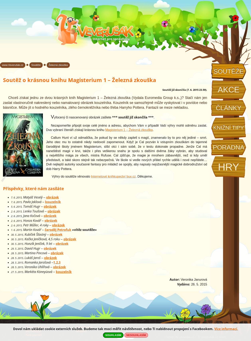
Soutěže (228, 71)
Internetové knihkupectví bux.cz (113, 176)
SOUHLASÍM (113, 335)
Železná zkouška (58, 65)
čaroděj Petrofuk (58, 230)
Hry (228, 167)
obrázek (52, 197)
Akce (228, 89)
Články (228, 107)
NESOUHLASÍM (136, 335)
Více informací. (226, 329)
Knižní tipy (228, 128)
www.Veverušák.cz (12, 65)
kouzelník (53, 202)
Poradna (228, 147)
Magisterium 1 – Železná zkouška (129, 130)
